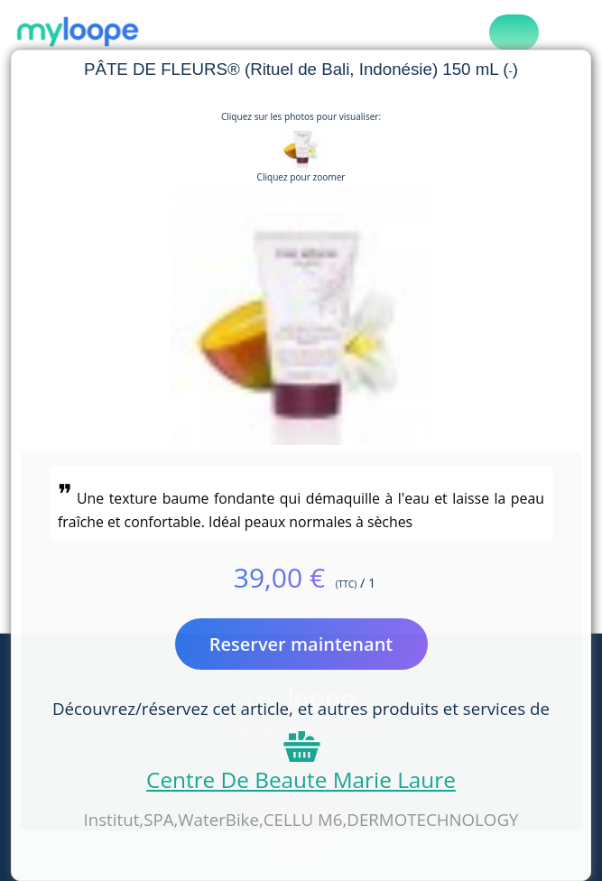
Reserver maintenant (301, 644)
